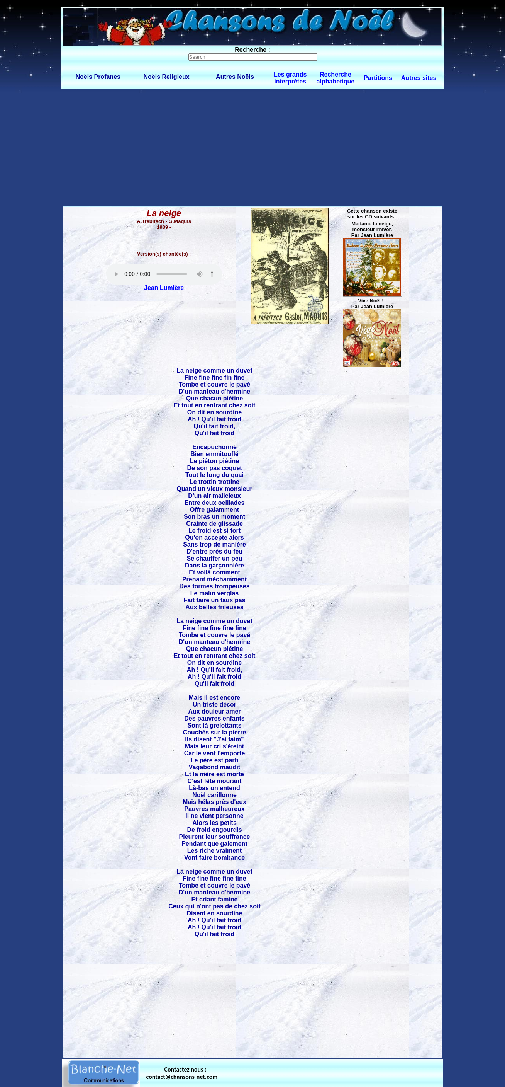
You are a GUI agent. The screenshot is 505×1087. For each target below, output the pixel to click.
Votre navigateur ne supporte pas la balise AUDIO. (164, 274)
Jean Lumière (164, 288)
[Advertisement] (252, 147)
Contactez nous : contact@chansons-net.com (182, 1073)
